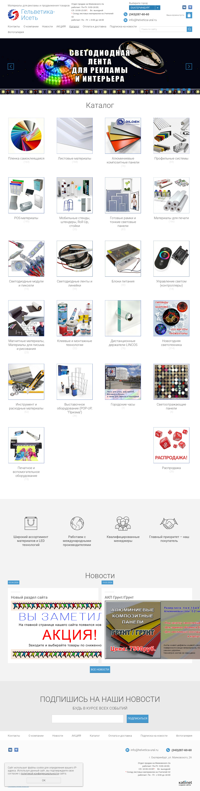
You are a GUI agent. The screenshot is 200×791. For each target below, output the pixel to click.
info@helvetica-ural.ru (143, 20)
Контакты (14, 26)
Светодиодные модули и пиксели (26, 283)
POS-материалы (26, 218)
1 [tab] (162, 89)
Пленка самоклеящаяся (26, 158)
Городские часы (123, 404)
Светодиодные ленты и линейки (74, 283)
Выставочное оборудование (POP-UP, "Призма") (74, 408)
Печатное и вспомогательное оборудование (26, 472)
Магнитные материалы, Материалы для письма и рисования (26, 345)
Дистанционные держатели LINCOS (123, 343)
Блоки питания (123, 281)
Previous (11, 66)
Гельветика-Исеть (38, 15)
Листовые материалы (74, 158)
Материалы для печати (171, 218)
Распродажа (171, 468)
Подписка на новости (123, 26)
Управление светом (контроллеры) (171, 283)
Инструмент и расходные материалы (26, 406)
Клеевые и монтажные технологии (74, 343)
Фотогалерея (16, 32)
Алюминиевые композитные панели (123, 160)
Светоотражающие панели (171, 406)
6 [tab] (189, 89)
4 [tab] (178, 89)
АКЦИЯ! (61, 26)
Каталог (74, 26)
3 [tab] (173, 89)
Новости (47, 26)
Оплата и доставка (94, 26)
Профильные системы (171, 158)
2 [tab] (167, 89)
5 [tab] (184, 89)
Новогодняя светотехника (171, 343)
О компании (31, 26)
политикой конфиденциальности (40, 773)
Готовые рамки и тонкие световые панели (123, 222)
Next (189, 66)
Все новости (100, 669)
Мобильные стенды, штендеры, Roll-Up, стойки (74, 222)
